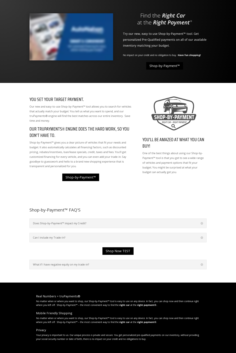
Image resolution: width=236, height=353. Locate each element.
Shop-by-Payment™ (164, 66)
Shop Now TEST (118, 251)
